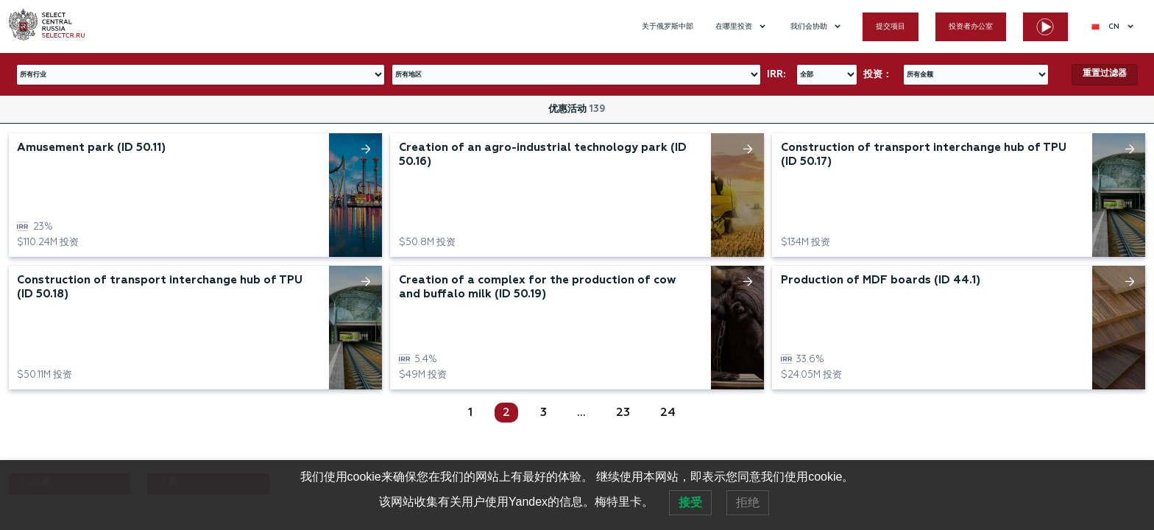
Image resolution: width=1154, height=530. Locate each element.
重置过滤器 (1105, 73)
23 (623, 413)
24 (668, 413)
